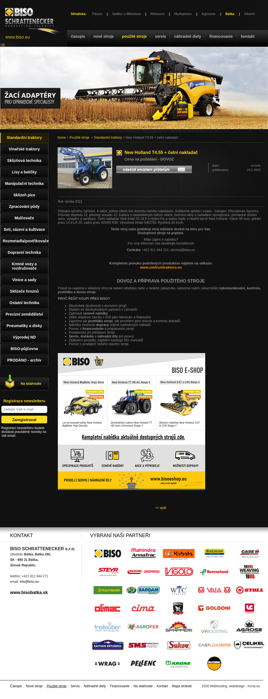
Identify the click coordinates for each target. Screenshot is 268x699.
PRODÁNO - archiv (24, 360)
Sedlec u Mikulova (126, 14)
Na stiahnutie (31, 384)
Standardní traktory (108, 137)
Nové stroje (103, 36)
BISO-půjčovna (24, 348)
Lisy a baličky (24, 172)
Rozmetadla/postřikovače (26, 241)
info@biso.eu (29, 582)
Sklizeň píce (24, 195)
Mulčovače (24, 218)
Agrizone (208, 14)
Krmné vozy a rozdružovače (24, 266)
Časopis (78, 36)
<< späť (160, 508)
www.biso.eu (17, 37)
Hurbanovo (183, 14)
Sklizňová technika (24, 160)
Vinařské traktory (24, 149)
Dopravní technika (24, 252)
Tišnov (97, 14)
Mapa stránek (182, 686)
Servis (160, 36)
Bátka (229, 14)
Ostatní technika (24, 303)
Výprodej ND (24, 337)
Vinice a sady (24, 280)
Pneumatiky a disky (24, 326)
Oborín (249, 14)
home (62, 137)
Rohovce (158, 14)
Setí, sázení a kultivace (24, 229)
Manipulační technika (24, 183)
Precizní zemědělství (24, 314)
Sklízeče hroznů (24, 291)
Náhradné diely (187, 36)
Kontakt (248, 36)
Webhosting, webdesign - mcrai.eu (235, 686)
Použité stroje (134, 36)
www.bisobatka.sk (29, 592)
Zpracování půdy (24, 206)
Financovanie (221, 36)
